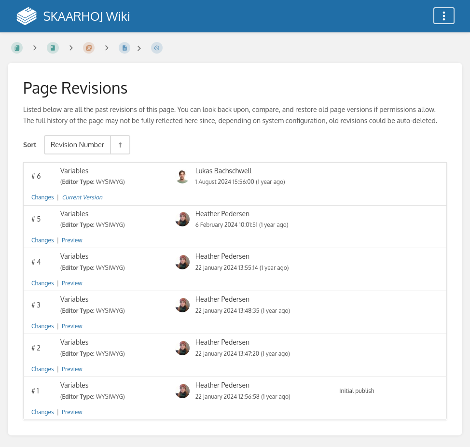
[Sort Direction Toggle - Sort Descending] (119, 144)
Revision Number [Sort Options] (77, 144)
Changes (42, 197)
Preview (72, 240)
